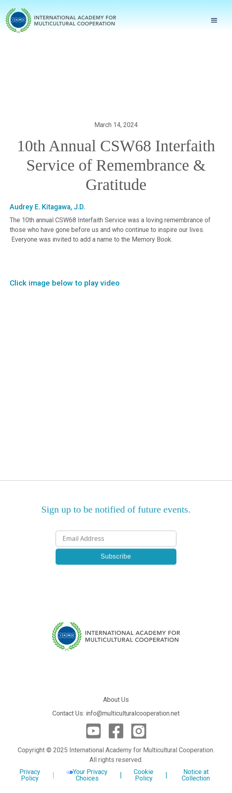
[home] (61, 20)
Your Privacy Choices (87, 775)
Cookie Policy (143, 775)
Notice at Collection (196, 775)
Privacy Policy (29, 775)
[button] (214, 20)
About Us (116, 699)
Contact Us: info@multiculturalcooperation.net (116, 713)
